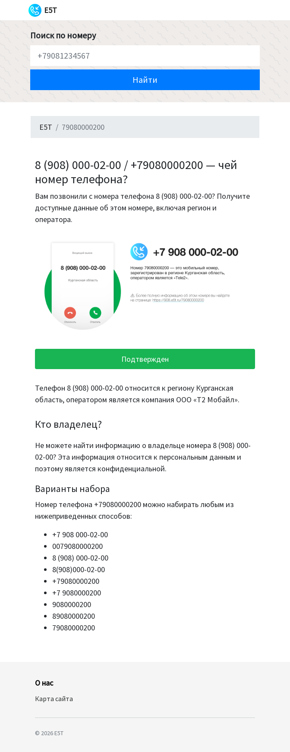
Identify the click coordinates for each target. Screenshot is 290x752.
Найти (145, 79)
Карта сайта (54, 698)
